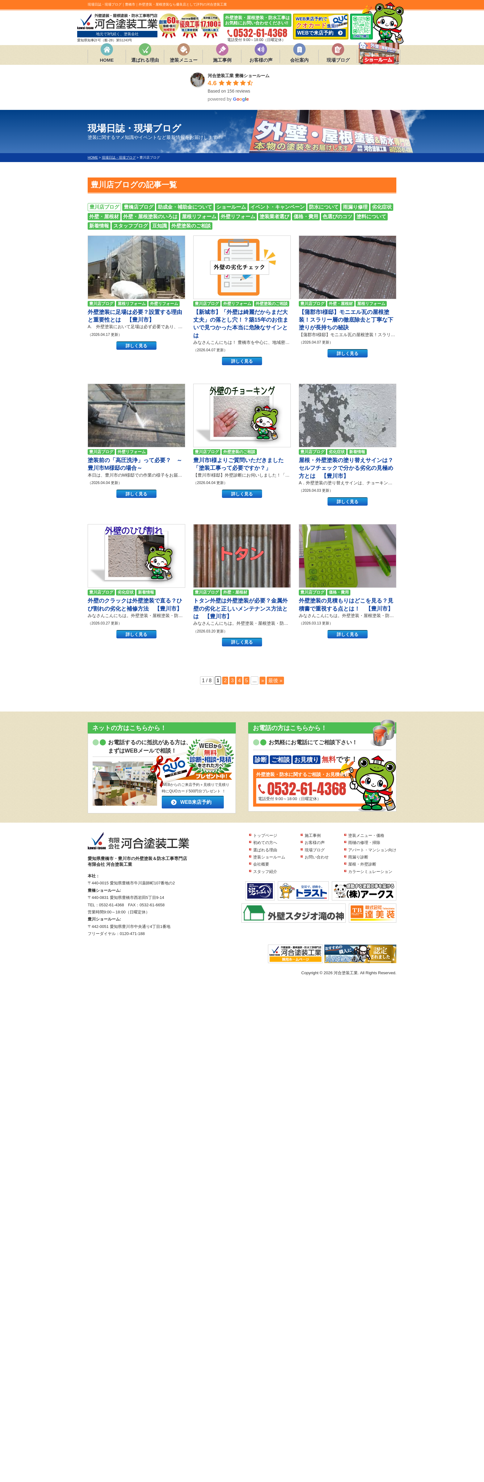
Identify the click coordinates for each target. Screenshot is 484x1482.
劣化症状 (382, 207)
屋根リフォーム (199, 216)
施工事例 (222, 60)
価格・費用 (306, 216)
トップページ (265, 835)
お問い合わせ (317, 857)
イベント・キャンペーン (277, 207)
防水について (324, 207)
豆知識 (159, 225)
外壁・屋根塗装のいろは (150, 216)
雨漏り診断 (358, 857)
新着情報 (99, 225)
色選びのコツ (337, 216)
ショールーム (231, 207)
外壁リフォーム (238, 216)
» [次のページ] (262, 680)
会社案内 (299, 60)
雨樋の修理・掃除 (364, 842)
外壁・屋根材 (104, 216)
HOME (107, 60)
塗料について (371, 216)
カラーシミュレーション (370, 871)
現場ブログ (338, 60)
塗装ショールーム (269, 857)
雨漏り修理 (355, 207)
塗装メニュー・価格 (366, 835)
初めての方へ (265, 842)
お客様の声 (261, 60)
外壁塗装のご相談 (191, 225)
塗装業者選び (274, 216)
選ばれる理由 (145, 60)
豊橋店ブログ (138, 207)
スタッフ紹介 (265, 871)
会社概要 (261, 864)
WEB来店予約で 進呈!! (321, 26)
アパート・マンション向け (372, 850)
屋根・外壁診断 (362, 864)
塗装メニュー (184, 60)
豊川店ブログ (104, 207)
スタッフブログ (130, 225)
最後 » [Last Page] (275, 680)
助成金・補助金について (185, 207)
